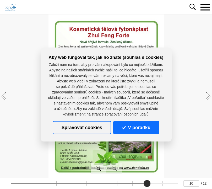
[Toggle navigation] (205, 7)
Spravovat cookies (82, 127)
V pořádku (136, 127)
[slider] (147, 183)
